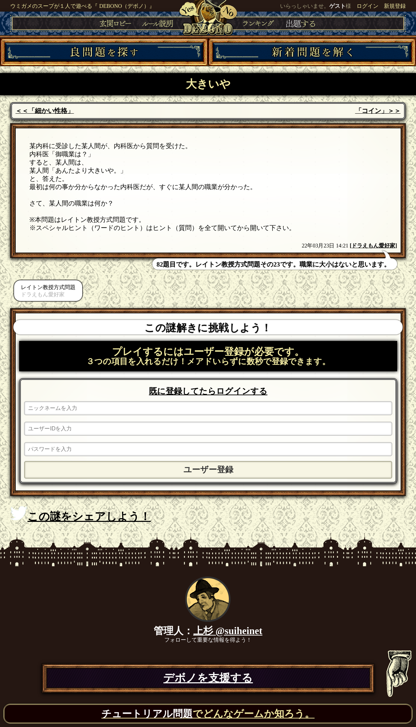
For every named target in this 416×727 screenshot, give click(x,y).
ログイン (367, 6)
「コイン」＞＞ (378, 110)
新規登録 (395, 6)
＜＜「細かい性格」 (44, 110)
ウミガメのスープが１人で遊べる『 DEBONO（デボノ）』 (82, 6)
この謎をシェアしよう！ (80, 514)
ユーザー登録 (208, 469)
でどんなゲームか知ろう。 (208, 713)
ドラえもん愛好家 (373, 245)
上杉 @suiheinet (227, 630)
